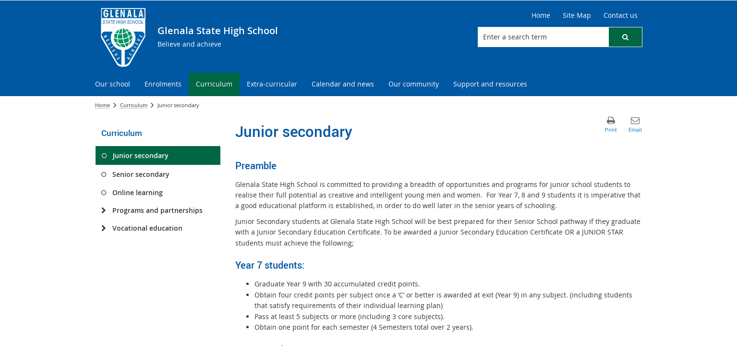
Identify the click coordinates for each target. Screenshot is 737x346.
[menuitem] (112, 84)
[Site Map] (577, 15)
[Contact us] (620, 15)
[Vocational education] (104, 228)
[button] (625, 37)
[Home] (541, 15)
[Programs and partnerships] (104, 210)
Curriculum (133, 105)
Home (102, 105)
